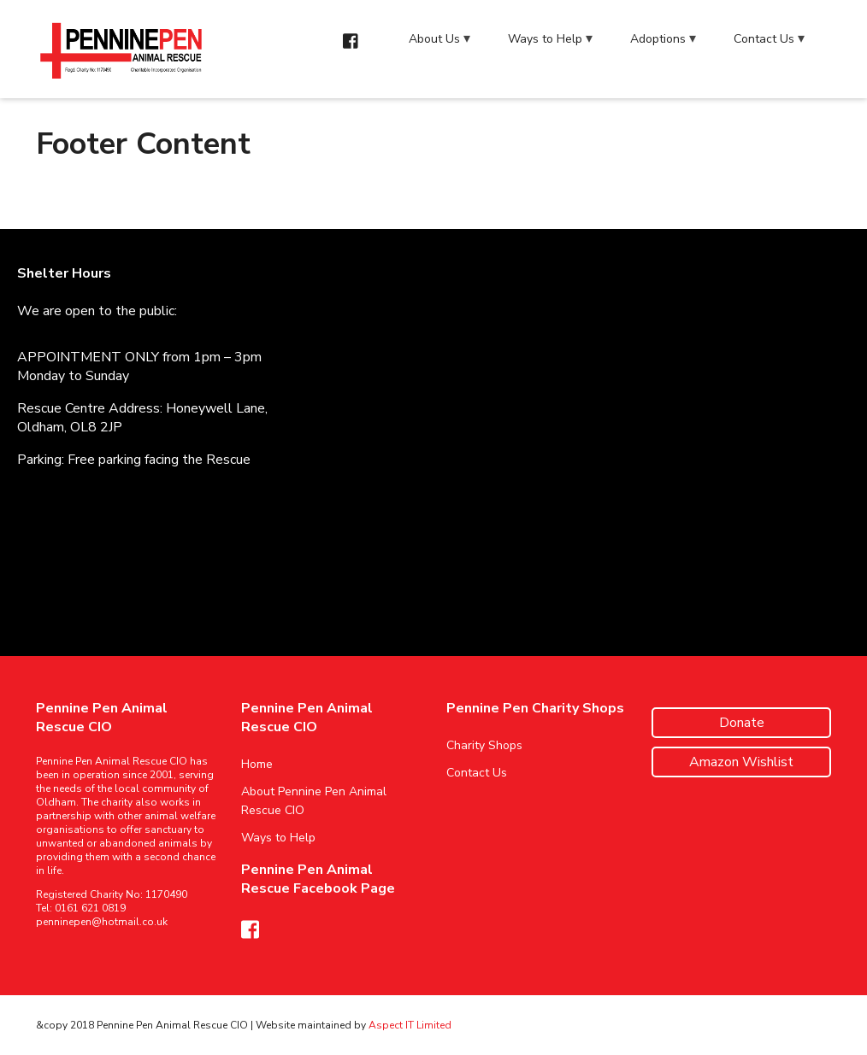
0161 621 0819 (90, 908)
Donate (741, 722)
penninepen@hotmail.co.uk (102, 922)
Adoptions (658, 39)
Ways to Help (545, 39)
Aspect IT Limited (410, 1025)
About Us (434, 39)
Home (257, 764)
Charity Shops (484, 745)
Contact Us (764, 39)
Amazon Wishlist (741, 762)
